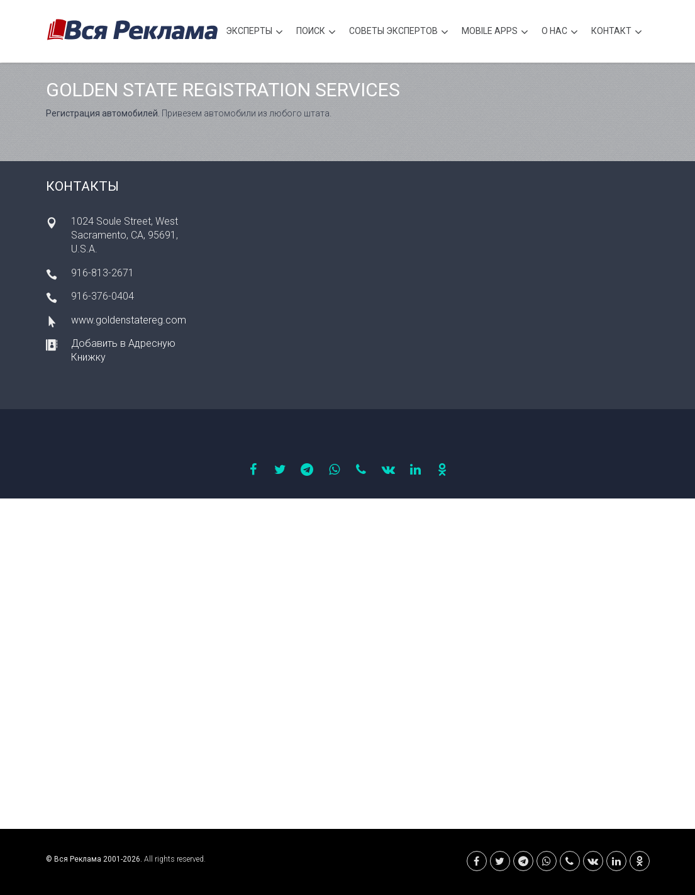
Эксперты (254, 32)
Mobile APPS (495, 32)
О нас (560, 32)
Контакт (616, 32)
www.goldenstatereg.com (128, 320)
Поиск (316, 32)
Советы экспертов (398, 32)
